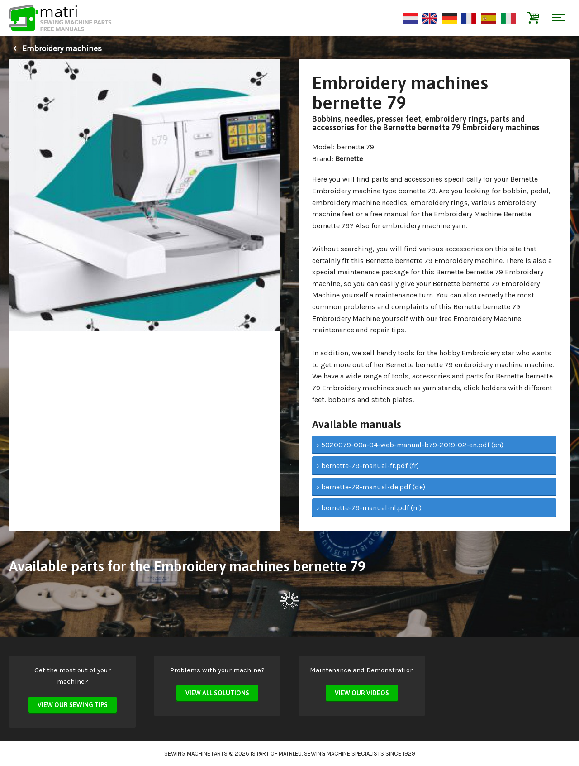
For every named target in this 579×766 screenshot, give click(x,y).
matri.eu (290, 753)
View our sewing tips (73, 705)
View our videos (362, 693)
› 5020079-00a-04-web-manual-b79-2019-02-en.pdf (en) (410, 444)
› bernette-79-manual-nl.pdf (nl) (369, 507)
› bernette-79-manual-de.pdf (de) (371, 487)
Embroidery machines (55, 48)
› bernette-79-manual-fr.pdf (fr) (368, 465)
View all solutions (217, 693)
